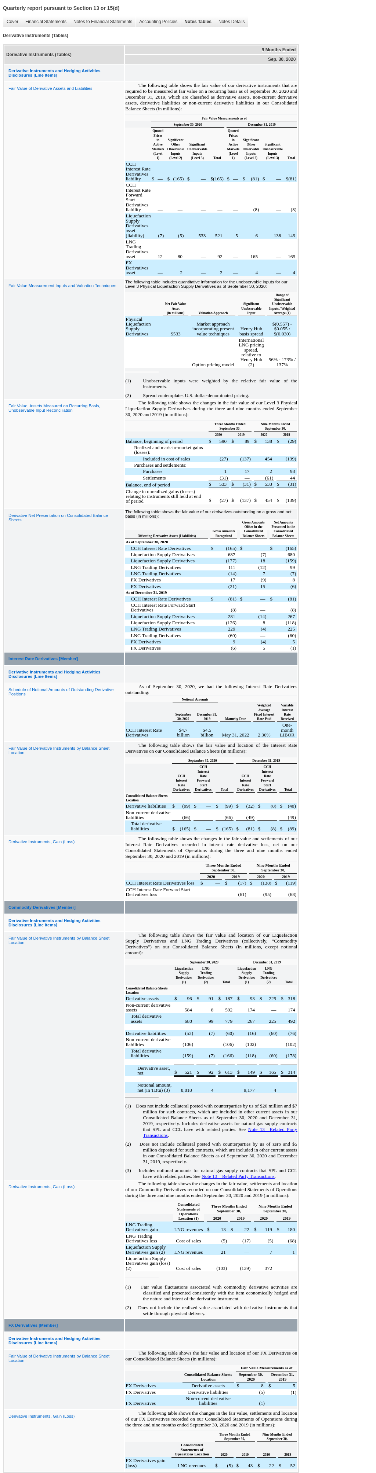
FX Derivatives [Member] (33, 1325)
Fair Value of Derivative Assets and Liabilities (50, 88)
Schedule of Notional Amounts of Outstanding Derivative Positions (60, 691)
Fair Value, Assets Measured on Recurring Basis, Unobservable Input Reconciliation (54, 408)
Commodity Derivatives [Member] (42, 907)
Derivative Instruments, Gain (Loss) (41, 842)
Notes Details (231, 21)
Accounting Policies (158, 21)
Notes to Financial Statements (102, 21)
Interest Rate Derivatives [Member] (43, 659)
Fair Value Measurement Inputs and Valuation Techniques (62, 285)
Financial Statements (45, 21)
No (251, 1129)
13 (262, 1129)
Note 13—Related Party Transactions (238, 1176)
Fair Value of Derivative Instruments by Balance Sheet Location (58, 750)
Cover (12, 21)
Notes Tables (198, 21)
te (256, 1129)
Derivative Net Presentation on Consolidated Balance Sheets (58, 517)
